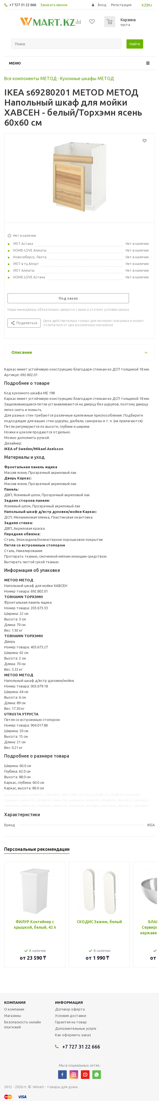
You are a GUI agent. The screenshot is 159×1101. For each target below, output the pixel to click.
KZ (144, 5)
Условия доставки (70, 1016)
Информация (69, 1002)
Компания (15, 1002)
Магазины (12, 1016)
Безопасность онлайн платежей (22, 1024)
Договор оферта (70, 1009)
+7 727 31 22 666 (22, 5)
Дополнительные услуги (75, 1028)
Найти (135, 44)
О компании (14, 1009)
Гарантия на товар (71, 1022)
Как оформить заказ (73, 1035)
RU (149, 5)
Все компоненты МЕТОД (30, 78)
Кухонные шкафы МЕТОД (87, 78)
